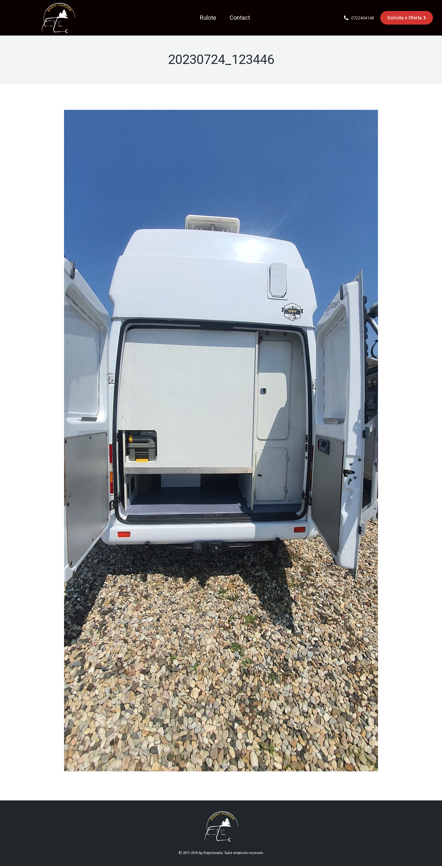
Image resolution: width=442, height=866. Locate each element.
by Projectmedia (211, 852)
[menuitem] (208, 18)
